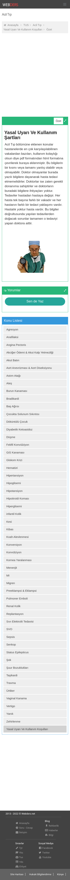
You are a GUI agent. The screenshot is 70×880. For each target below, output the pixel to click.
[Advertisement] (35, 71)
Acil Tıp (37, 25)
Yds (19, 862)
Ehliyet (20, 866)
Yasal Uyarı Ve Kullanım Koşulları (22, 29)
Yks (19, 852)
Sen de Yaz (35, 301)
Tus (19, 857)
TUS (26, 25)
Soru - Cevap (24, 827)
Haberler (51, 830)
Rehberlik (52, 825)
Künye (60, 874)
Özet (49, 29)
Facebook (45, 848)
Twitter (44, 852)
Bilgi (49, 835)
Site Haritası (16, 874)
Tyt (18, 848)
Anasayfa (12, 25)
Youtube (44, 857)
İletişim (21, 832)
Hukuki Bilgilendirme (40, 874)
